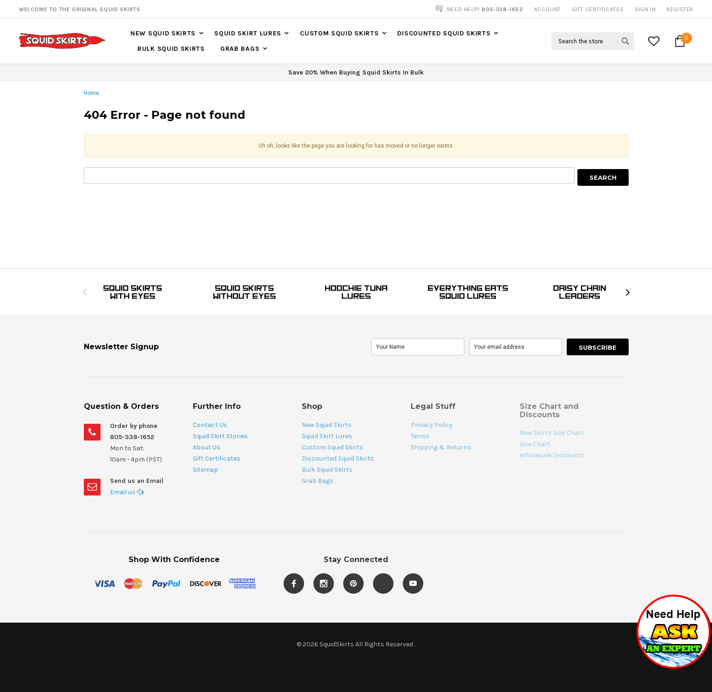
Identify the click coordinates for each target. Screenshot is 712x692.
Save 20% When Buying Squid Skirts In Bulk (356, 72)
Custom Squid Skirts (339, 33)
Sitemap (205, 470)
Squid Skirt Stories (220, 436)
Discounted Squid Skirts (443, 33)
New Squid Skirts (163, 33)
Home (91, 93)
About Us (206, 447)
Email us (126, 492)
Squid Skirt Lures (247, 33)
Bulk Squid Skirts (171, 49)
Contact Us (210, 425)
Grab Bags (239, 49)
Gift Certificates (216, 458)
